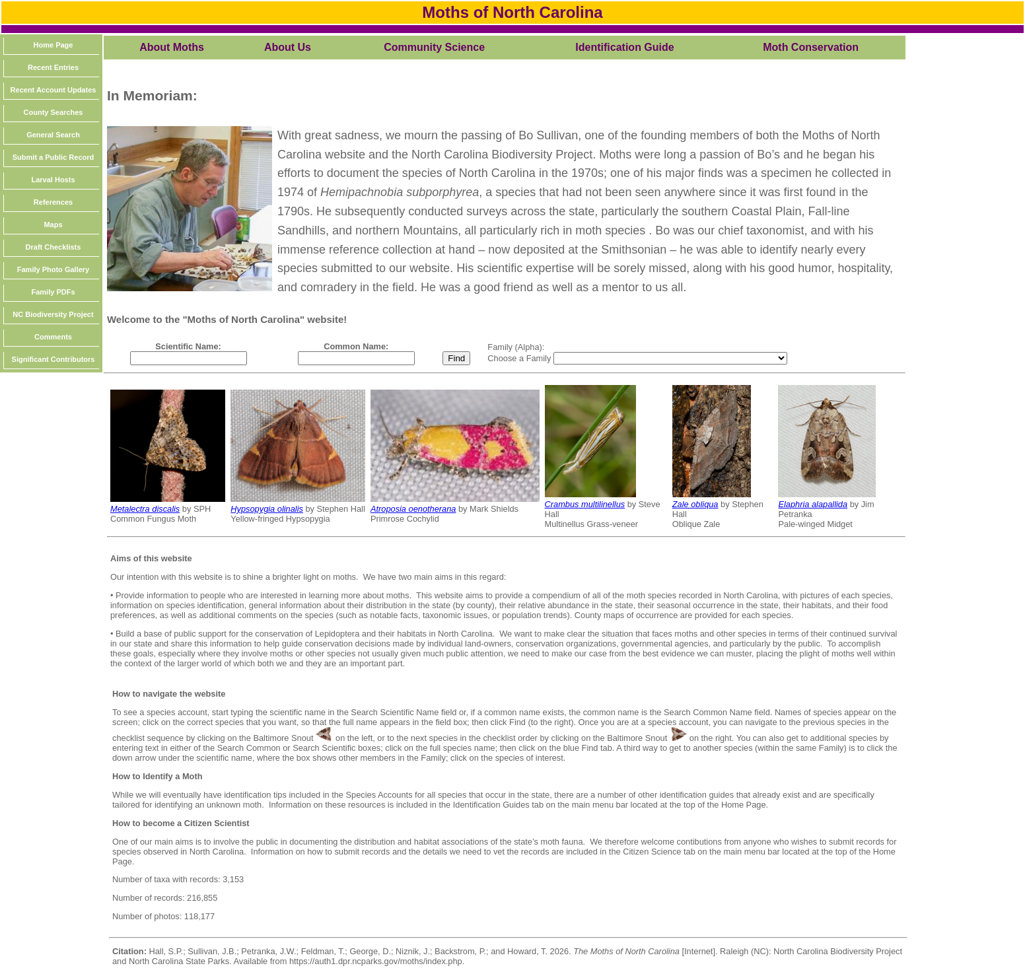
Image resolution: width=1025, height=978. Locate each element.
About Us (287, 47)
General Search (53, 135)
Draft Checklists (53, 247)
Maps (53, 224)
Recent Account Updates (53, 90)
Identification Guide (624, 47)
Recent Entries (53, 67)
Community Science (434, 47)
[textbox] (188, 358)
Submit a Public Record (53, 157)
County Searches (53, 112)
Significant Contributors (53, 359)
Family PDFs (53, 292)
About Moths (171, 47)
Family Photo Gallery (53, 269)
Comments (53, 337)
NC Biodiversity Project (53, 314)
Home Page (53, 45)
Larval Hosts (53, 180)
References (53, 202)
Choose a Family (520, 358)
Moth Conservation (811, 47)
